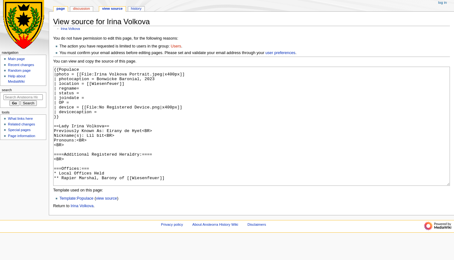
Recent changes (21, 65)
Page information (21, 136)
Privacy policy (172, 248)
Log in (442, 2)
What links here (20, 118)
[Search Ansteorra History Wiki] (23, 97)
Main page (16, 59)
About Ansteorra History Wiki (215, 248)
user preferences (280, 53)
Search (7, 90)
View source (112, 8)
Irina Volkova (70, 28)
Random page (19, 70)
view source (106, 222)
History (136, 8)
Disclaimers (256, 248)
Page (60, 8)
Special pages (19, 130)
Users (176, 46)
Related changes (21, 124)
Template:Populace (77, 222)
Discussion (81, 8)
